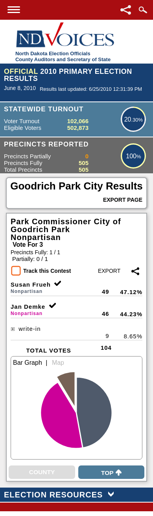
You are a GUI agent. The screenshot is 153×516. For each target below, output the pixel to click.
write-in (26, 328)
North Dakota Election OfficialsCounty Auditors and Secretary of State (63, 56)
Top (111, 472)
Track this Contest (47, 271)
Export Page (122, 200)
